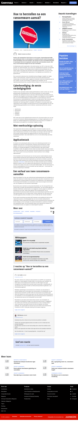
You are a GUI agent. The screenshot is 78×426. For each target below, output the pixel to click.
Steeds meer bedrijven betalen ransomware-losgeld (62, 369)
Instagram (74, 398)
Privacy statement (38, 416)
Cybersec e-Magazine (6, 401)
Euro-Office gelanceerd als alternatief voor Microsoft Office (66, 82)
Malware (32, 211)
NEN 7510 (3, 411)
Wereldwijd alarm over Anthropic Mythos (65, 88)
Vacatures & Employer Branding (31, 396)
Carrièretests (4, 389)
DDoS (22, 211)
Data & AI (40, 50)
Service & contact (51, 394)
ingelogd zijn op (23, 345)
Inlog (48, 398)
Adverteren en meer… (29, 389)
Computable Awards (5, 394)
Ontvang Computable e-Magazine (9, 398)
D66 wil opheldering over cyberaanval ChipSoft (66, 68)
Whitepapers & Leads (29, 394)
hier (41, 229)
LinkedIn (74, 394)
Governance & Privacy (56, 373)
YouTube (74, 396)
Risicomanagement (18, 213)
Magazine (3, 396)
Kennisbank (4, 391)
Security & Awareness (56, 359)
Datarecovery (16, 211)
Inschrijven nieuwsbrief (52, 396)
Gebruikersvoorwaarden (25, 416)
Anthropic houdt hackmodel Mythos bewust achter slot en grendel (65, 75)
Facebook (74, 389)
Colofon (49, 389)
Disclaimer (14, 416)
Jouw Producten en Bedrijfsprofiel (32, 391)
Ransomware (4, 408)
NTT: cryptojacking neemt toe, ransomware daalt (62, 362)
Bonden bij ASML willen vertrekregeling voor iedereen (66, 63)
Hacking (27, 211)
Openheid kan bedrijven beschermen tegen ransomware (24, 362)
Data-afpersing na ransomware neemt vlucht (25, 375)
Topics (2, 403)
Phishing (38, 211)
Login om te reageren (20, 309)
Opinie (35, 50)
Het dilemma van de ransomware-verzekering (60, 375)
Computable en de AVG (52, 391)
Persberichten (27, 398)
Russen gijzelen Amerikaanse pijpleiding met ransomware (25, 369)
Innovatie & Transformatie (20, 359)
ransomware (21, 161)
